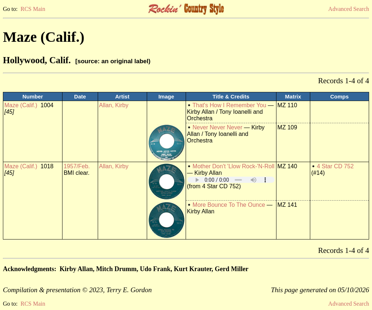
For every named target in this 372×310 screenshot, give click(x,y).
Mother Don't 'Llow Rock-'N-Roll (233, 166)
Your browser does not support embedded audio (231, 180)
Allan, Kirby (114, 105)
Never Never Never (217, 127)
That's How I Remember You (229, 105)
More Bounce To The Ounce (229, 205)
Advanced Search (348, 9)
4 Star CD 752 (335, 166)
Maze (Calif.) (20, 105)
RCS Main (32, 9)
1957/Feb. (77, 166)
